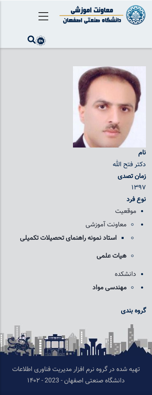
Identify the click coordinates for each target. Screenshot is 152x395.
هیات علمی (111, 256)
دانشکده (125, 274)
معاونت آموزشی (106, 225)
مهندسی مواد (109, 288)
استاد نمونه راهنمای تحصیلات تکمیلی (68, 238)
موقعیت (125, 211)
